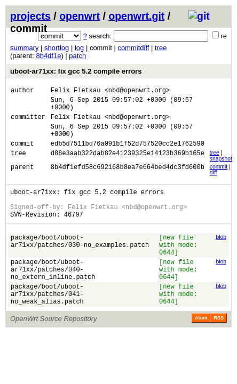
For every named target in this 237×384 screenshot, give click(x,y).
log (79, 48)
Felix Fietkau (76, 91)
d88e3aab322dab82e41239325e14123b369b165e (127, 165)
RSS (219, 350)
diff (213, 184)
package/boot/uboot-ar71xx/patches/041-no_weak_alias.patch (47, 324)
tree (161, 48)
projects (30, 16)
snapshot (221, 170)
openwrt (79, 16)
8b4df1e (48, 56)
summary (24, 48)
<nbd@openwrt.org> (137, 91)
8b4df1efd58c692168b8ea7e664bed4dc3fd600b (127, 179)
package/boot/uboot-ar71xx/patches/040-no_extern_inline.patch (53, 294)
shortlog (56, 48)
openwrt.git (136, 16)
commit (218, 178)
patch (77, 56)
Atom (201, 350)
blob (221, 255)
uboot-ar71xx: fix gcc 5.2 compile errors (75, 71)
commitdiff (133, 48)
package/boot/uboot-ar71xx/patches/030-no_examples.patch (80, 261)
